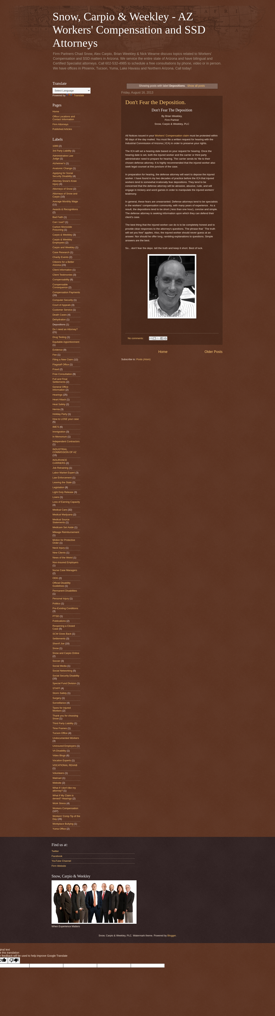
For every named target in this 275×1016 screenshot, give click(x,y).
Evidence (58, 349)
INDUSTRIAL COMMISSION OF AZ (64, 451)
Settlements (59, 638)
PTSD (56, 616)
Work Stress (59, 803)
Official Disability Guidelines (61, 584)
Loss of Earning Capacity (66, 501)
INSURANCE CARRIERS (60, 461)
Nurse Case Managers (65, 570)
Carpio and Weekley (64, 247)
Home (162, 352)
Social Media (60, 665)
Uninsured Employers (64, 745)
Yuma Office (59, 828)
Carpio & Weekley (62, 234)
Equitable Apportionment (66, 341)
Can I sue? (58, 222)
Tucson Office (60, 733)
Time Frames (60, 728)
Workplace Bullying (63, 823)
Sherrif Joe (58, 643)
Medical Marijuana (62, 514)
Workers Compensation (65, 808)
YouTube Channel (61, 860)
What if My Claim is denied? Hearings (63, 797)
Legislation (58, 487)
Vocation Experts (62, 760)
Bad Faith (58, 217)
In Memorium (60, 436)
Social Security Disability (66, 675)
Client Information (62, 269)
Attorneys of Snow (62, 188)
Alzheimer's (59, 163)
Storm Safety (60, 693)
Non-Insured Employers (65, 562)
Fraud (56, 369)
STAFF (56, 688)
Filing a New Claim (63, 359)
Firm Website (59, 865)
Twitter (55, 851)
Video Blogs (59, 755)
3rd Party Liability (62, 150)
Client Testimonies (62, 274)
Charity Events (61, 257)
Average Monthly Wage (65, 201)
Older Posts (213, 352)
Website (57, 782)
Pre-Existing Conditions (65, 608)
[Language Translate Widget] (72, 91)
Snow (56, 648)
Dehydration (59, 319)
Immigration (59, 431)
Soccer (56, 660)
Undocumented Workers (66, 738)
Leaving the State (62, 482)
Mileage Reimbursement (66, 532)
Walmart (57, 778)
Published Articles (62, 129)
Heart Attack (59, 399)
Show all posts (196, 85)
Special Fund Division (64, 683)
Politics (56, 603)
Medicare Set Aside (63, 527)
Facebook (57, 856)
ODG (55, 578)
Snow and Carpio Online (66, 653)
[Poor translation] (14, 960)
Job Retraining (60, 467)
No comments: (136, 338)
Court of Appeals (62, 305)
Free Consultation (62, 374)
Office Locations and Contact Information (64, 118)
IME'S (56, 426)
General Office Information (60, 388)
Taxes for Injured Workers (62, 709)
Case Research (61, 252)
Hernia (56, 409)
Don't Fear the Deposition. (155, 102)
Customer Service (62, 309)
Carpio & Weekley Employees (62, 241)
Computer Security (63, 300)
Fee (55, 354)
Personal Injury (61, 598)
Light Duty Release (63, 492)
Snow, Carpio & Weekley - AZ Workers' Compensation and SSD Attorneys (129, 29)
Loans (56, 497)
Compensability (61, 279)
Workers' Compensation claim (172, 135)
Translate (75, 95)
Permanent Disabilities (65, 590)
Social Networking (62, 670)
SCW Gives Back (62, 633)
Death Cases (60, 314)
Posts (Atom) (143, 359)
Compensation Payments (66, 292)
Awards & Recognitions (65, 209)
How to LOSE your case (66, 419)
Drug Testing (59, 337)
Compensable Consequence (60, 286)
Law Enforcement (62, 477)
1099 (55, 145)
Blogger (171, 935)
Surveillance (59, 702)
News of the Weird (63, 557)
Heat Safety (59, 404)
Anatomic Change (62, 168)
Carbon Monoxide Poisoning (62, 228)
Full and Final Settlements (60, 380)
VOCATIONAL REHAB (65, 765)
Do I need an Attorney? (65, 329)
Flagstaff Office (61, 364)
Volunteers (58, 773)
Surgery (57, 698)
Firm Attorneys (60, 124)
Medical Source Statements (61, 521)
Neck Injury (59, 547)
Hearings (57, 394)
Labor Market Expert (64, 472)
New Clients (59, 552)
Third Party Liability (63, 723)
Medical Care (60, 509)
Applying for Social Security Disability (63, 174)
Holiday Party (60, 414)
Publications (59, 620)
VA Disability (59, 750)
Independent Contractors (66, 441)
